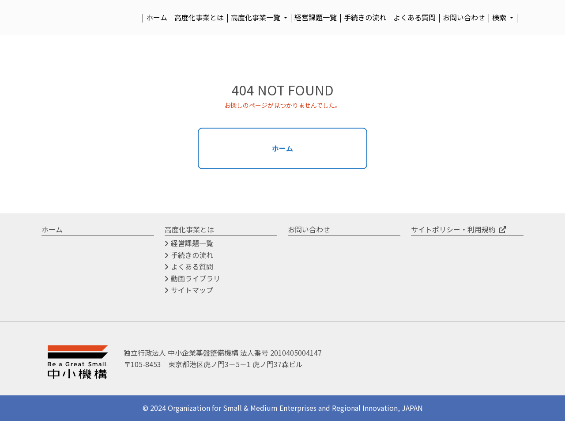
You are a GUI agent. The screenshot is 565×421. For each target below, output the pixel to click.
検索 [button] (500, 17)
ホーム (156, 17)
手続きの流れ (365, 17)
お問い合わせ (464, 17)
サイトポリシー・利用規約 (453, 229)
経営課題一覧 (315, 17)
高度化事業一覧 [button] (256, 17)
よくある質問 (414, 17)
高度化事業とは (199, 17)
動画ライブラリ (195, 278)
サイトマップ (192, 290)
